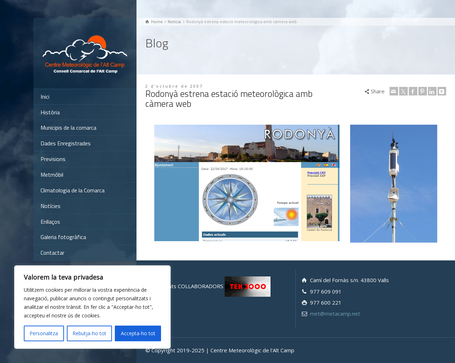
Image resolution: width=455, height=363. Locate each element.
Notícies (50, 206)
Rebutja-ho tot (89, 333)
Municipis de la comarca (68, 127)
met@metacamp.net (335, 313)
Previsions (53, 159)
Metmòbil (52, 174)
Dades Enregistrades (66, 143)
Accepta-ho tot (138, 333)
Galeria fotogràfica (63, 237)
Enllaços (50, 221)
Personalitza (44, 333)
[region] (92, 307)
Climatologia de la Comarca (73, 190)
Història (50, 112)
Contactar (52, 252)
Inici (45, 96)
